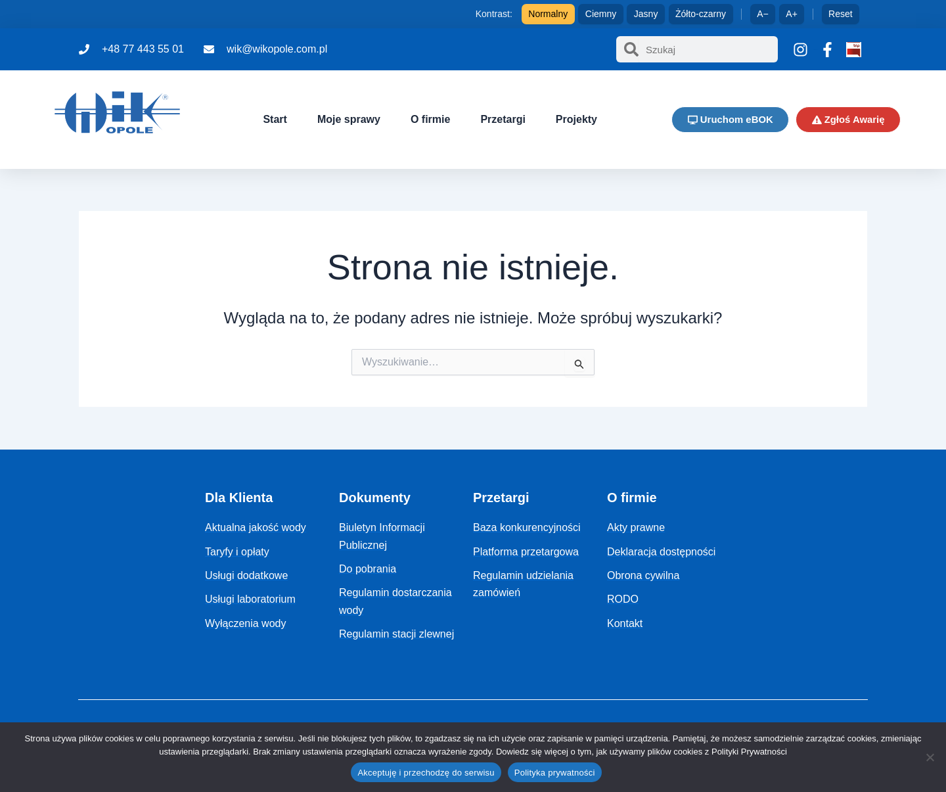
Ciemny (600, 14)
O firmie (429, 119)
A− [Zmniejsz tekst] (763, 14)
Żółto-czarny (700, 14)
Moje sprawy (347, 119)
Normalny (548, 14)
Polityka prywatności (554, 773)
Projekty (575, 119)
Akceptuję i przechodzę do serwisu (425, 773)
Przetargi (502, 119)
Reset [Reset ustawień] (840, 14)
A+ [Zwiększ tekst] (792, 14)
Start (274, 119)
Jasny (646, 14)
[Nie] (929, 757)
